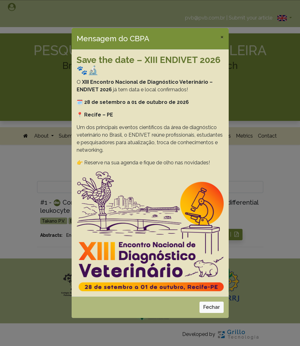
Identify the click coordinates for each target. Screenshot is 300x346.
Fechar (211, 307)
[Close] (222, 37)
